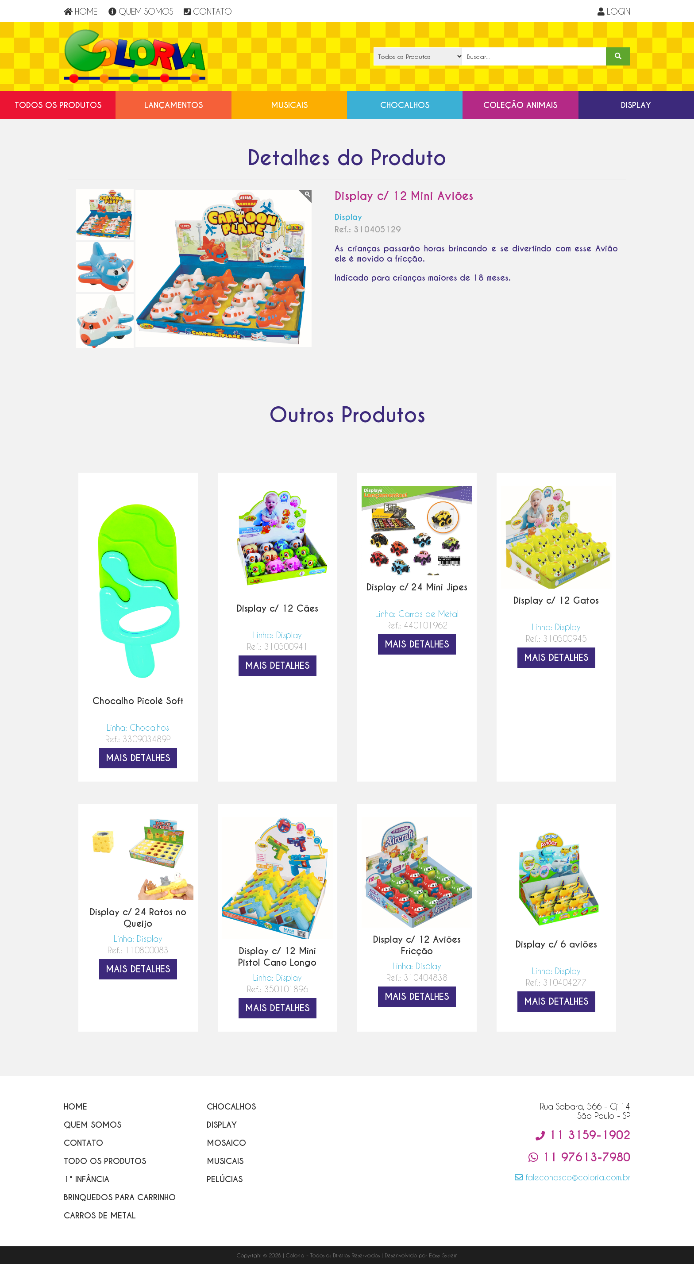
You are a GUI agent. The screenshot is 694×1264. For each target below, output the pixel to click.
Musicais (289, 105)
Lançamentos (173, 105)
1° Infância (86, 1179)
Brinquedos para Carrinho (120, 1197)
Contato (83, 1143)
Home (75, 1107)
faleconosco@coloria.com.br (572, 1177)
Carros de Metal (100, 1215)
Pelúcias (225, 1179)
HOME (80, 11)
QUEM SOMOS (140, 11)
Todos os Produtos (58, 105)
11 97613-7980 (579, 1157)
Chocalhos (404, 105)
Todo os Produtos (105, 1161)
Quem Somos (92, 1125)
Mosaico (226, 1143)
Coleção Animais (520, 105)
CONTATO (208, 11)
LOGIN (614, 11)
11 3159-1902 (583, 1135)
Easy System (443, 1255)
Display (636, 105)
